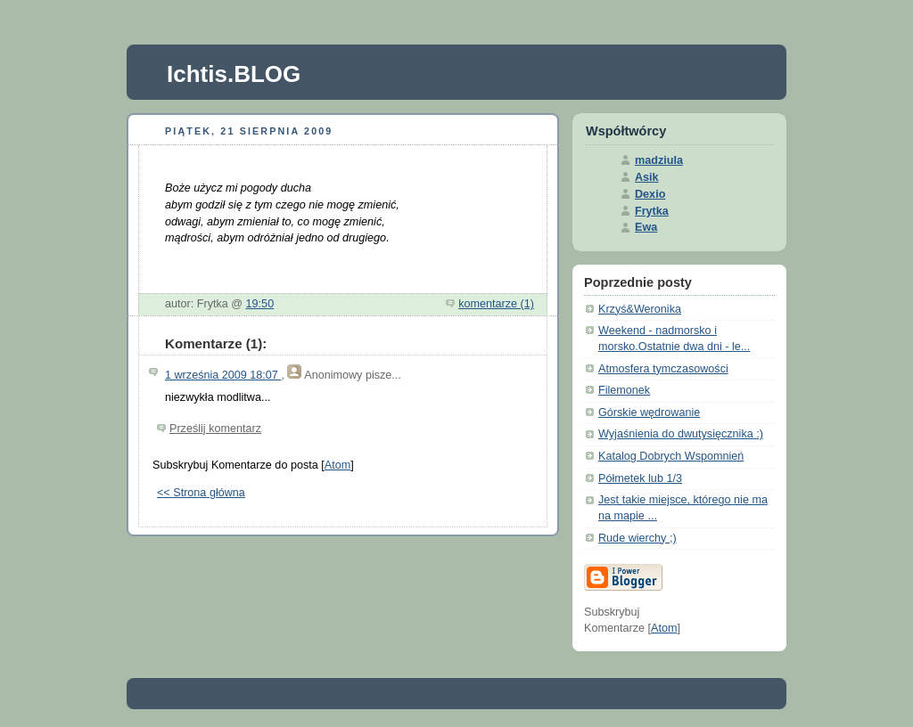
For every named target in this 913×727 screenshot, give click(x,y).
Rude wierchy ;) (637, 538)
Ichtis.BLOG (233, 74)
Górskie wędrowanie (649, 412)
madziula (659, 160)
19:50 (260, 304)
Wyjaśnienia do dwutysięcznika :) (680, 434)
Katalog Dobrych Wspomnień (671, 456)
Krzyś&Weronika (639, 309)
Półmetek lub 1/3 (640, 478)
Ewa (646, 227)
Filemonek (624, 390)
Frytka (652, 211)
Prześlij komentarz (215, 428)
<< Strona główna (201, 492)
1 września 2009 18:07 (223, 375)
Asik (647, 177)
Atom (337, 465)
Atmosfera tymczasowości (663, 369)
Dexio (650, 194)
